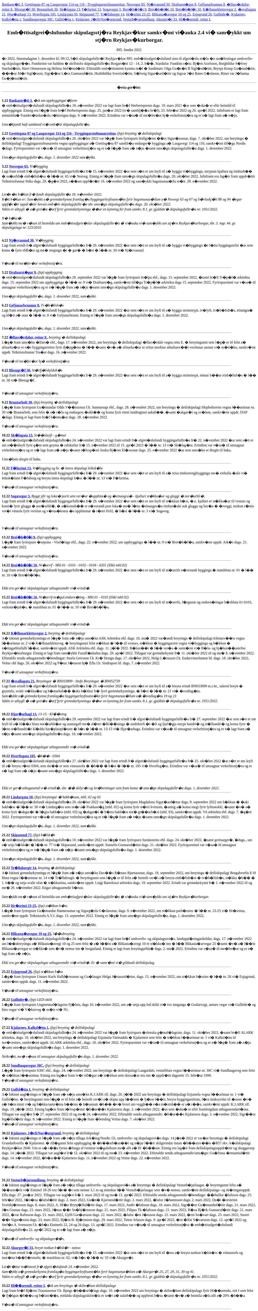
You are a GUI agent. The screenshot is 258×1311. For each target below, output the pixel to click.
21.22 (6, 835)
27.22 (6, 1027)
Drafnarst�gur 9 (184, 4)
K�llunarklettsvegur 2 (219, 9)
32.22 (6, 1248)
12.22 (6, 496)
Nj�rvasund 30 (158, 4)
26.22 (6, 1000)
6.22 (5, 305)
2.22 (5, 133)
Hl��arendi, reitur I (194, 19)
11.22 (6, 468)
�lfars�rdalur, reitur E (28, 337)
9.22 (5, 402)
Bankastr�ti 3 (12, 4)
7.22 (5, 337)
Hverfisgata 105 (44, 14)
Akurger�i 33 (166, 19)
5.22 (5, 272)
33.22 (6, 1286)
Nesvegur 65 (136, 4)
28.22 (6, 1065)
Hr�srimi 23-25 (138, 14)
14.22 (6, 565)
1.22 (5, 100)
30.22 (6, 1133)
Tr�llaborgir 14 (112, 14)
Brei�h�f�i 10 (161, 9)
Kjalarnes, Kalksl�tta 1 (29, 1027)
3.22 (5, 166)
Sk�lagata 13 (69, 9)
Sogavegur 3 (112, 9)
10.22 (6, 435)
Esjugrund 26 (202, 14)
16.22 (6, 633)
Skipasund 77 (89, 14)
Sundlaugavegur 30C (38, 19)
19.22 (6, 756)
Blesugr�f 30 (24, 9)
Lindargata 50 (67, 14)
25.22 (6, 972)
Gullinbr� (221, 14)
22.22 (6, 868)
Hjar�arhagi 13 (19, 14)
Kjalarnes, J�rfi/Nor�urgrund (98, 19)
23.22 (6, 906)
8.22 (5, 370)
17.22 (6, 681)
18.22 (6, 714)
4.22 (5, 240)
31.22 (6, 1180)
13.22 (6, 537)
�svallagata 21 (22, 681)
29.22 (6, 1089)
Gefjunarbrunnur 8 (211, 4)
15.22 (6, 597)
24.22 (6, 934)
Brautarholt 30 (47, 9)
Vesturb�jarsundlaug (138, 19)
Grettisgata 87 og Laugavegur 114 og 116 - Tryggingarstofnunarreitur (75, 4)
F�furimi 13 (91, 9)
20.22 (6, 797)
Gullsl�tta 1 (64, 19)
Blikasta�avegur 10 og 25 (171, 14)
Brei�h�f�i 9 (134, 9)
